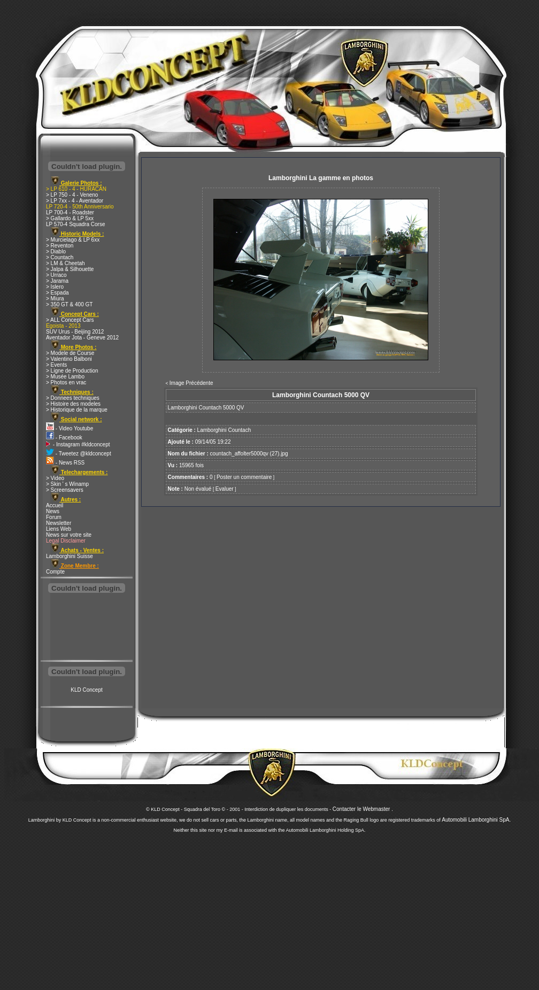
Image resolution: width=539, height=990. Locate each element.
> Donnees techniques (72, 398)
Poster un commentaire (244, 477)
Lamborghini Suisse (69, 556)
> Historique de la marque (76, 410)
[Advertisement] (87, 628)
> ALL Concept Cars (70, 320)
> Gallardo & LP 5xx (70, 218)
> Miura (55, 298)
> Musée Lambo (65, 377)
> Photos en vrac (66, 382)
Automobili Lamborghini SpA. (476, 820)
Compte (55, 572)
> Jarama (57, 281)
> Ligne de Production (72, 371)
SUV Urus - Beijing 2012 (75, 332)
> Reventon (59, 246)
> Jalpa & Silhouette (70, 269)
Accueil (54, 505)
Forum (53, 517)
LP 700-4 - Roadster (70, 212)
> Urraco (56, 275)
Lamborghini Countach (224, 430)
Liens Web (58, 529)
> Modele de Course (70, 353)
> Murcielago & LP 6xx (72, 240)
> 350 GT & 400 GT (69, 304)
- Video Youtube (69, 428)
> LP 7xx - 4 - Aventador (74, 201)
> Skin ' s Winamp (67, 484)
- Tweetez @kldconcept (78, 454)
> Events (56, 365)
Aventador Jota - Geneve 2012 (82, 338)
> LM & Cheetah (65, 263)
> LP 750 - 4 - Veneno (72, 195)
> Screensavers (64, 490)
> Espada (57, 293)
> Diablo (56, 251)
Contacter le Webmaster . (363, 809)
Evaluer (224, 489)
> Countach (59, 257)
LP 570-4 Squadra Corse (75, 224)
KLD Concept (86, 690)
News (52, 511)
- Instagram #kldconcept (78, 444)
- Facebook (64, 437)
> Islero (55, 287)
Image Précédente (191, 383)
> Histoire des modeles (73, 404)
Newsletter (58, 523)
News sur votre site (68, 535)
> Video (55, 478)
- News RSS (65, 463)
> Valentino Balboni (69, 359)
